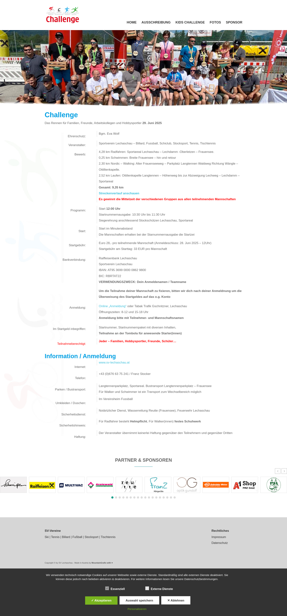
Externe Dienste (159, 588)
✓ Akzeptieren (101, 600)
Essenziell (115, 588)
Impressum (218, 537)
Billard (66, 537)
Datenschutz (219, 542)
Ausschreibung (156, 22)
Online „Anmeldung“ (112, 306)
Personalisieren (137, 608)
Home (132, 22)
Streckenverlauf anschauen (119, 193)
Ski (47, 537)
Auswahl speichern (139, 600)
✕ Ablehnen (175, 600)
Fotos (215, 22)
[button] (284, 471)
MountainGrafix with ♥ (102, 563)
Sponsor (234, 22)
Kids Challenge (190, 22)
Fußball (77, 537)
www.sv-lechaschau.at (114, 362)
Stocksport (91, 537)
